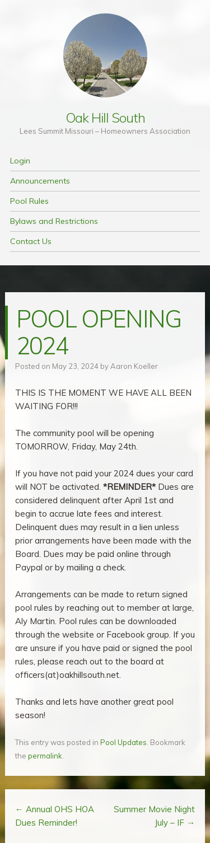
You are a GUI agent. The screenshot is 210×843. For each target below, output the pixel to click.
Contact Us (31, 241)
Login (20, 161)
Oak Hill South (105, 117)
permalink (45, 755)
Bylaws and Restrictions (54, 221)
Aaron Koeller (134, 366)
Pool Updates (123, 742)
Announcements (40, 181)
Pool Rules (29, 201)
